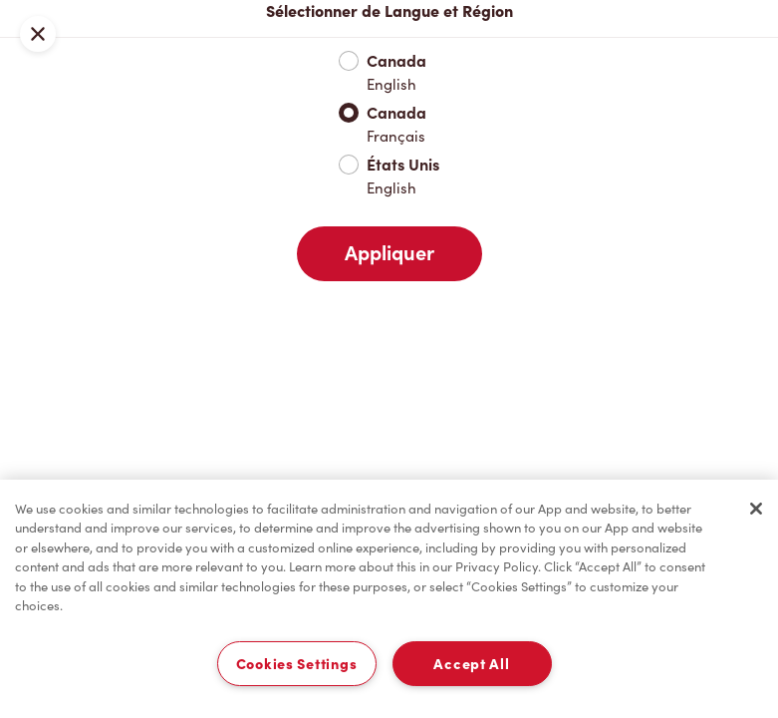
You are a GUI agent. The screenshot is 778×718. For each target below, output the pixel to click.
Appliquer (389, 253)
